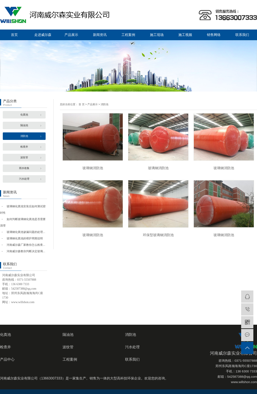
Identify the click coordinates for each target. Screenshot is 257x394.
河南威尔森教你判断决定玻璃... (26, 251)
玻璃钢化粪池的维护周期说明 (25, 238)
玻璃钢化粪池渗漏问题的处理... (26, 232)
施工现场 (157, 35)
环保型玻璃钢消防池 (158, 235)
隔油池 (24, 125)
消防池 (24, 136)
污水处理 (24, 178)
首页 (14, 35)
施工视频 (185, 35)
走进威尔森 (42, 35)
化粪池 (24, 114)
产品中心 (7, 359)
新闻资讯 (100, 35)
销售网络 (214, 35)
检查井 (24, 146)
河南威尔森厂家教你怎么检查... (26, 244)
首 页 (81, 104)
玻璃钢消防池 (92, 168)
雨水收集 (24, 168)
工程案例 (128, 35)
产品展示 (71, 35)
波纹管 (24, 157)
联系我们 (242, 35)
